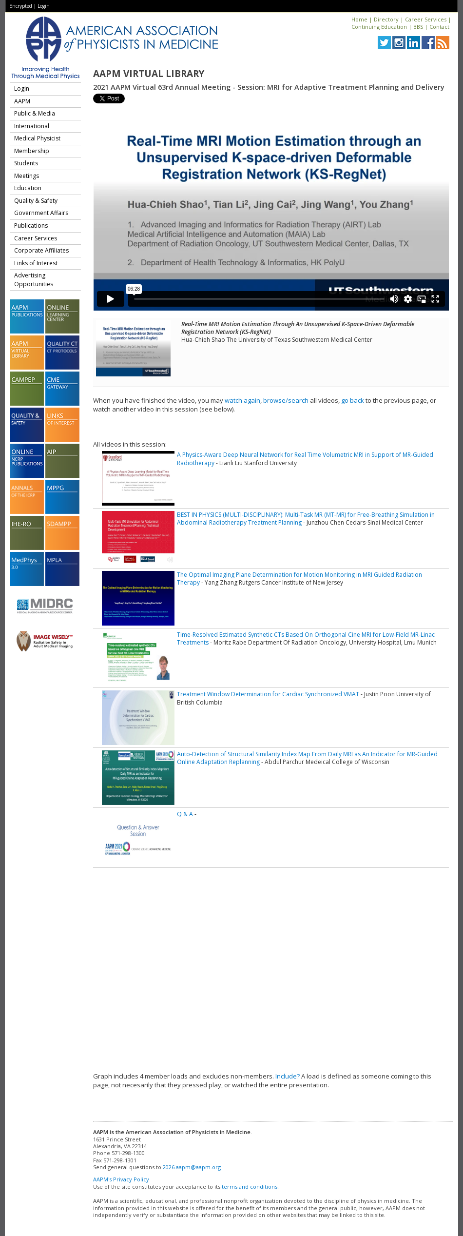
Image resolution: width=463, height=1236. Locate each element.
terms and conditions (249, 1186)
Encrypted (20, 5)
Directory (386, 19)
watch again (242, 400)
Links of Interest (36, 263)
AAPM (22, 101)
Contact (439, 26)
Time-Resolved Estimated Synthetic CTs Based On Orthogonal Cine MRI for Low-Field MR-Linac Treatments (306, 638)
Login (44, 5)
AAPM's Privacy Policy (121, 1179)
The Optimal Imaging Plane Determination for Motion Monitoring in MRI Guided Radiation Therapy (299, 578)
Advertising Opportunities (33, 279)
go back (352, 400)
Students (26, 163)
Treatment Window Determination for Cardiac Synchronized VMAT (268, 694)
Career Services (425, 19)
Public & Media (34, 113)
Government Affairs (41, 213)
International (31, 126)
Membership (31, 151)
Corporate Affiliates (41, 250)
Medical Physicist (37, 138)
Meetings (26, 176)
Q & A (185, 814)
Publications (31, 225)
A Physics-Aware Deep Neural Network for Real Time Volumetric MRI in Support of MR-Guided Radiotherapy (305, 459)
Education (27, 188)
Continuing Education (379, 26)
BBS (418, 26)
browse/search (286, 400)
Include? (287, 1076)
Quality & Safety (36, 200)
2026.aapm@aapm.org (192, 1167)
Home (359, 19)
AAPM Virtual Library (148, 73)
